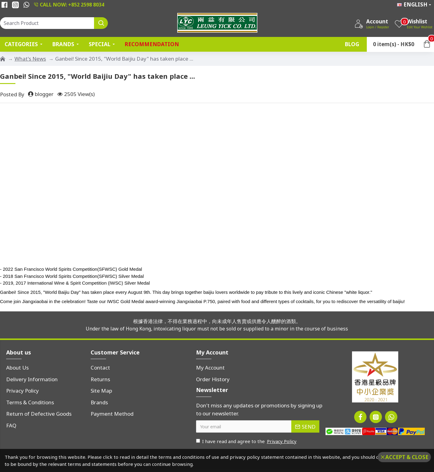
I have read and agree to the (246, 441)
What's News (30, 58)
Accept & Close (406, 457)
